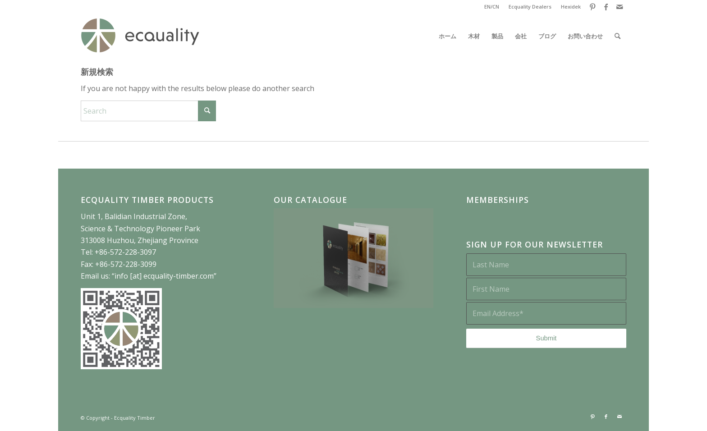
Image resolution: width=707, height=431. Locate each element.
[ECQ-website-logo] (140, 36)
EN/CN (491, 6)
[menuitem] (492, 7)
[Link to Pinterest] (592, 7)
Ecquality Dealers (530, 6)
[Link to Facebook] (605, 7)
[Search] (617, 36)
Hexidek (571, 6)
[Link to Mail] (619, 7)
